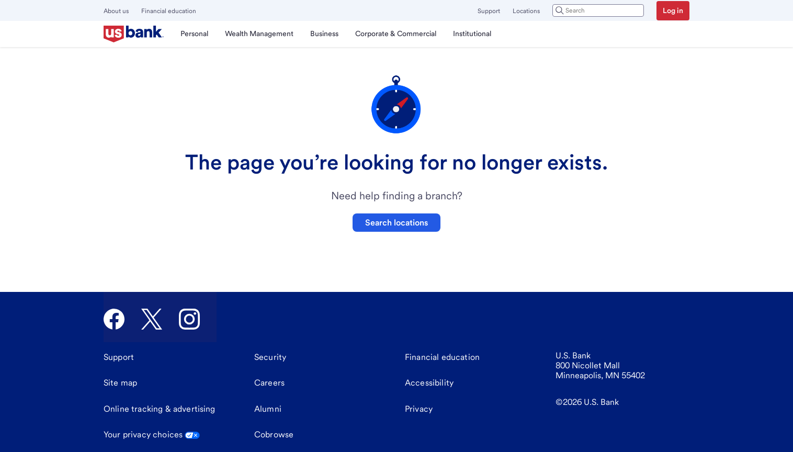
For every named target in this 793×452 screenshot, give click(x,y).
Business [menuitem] (324, 33)
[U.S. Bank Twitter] (151, 319)
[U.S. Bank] (133, 34)
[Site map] (120, 383)
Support (489, 11)
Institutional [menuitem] (472, 33)
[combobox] (598, 10)
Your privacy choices (152, 434)
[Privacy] (419, 409)
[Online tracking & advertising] (160, 409)
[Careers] (269, 383)
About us (116, 11)
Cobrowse (273, 434)
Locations (526, 11)
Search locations (396, 223)
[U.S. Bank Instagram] (189, 319)
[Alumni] (267, 409)
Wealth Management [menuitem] (259, 33)
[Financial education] (442, 357)
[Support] (119, 357)
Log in (673, 10)
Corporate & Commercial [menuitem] (395, 33)
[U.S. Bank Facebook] (114, 319)
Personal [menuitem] (194, 33)
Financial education (168, 11)
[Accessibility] (429, 383)
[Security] (270, 357)
